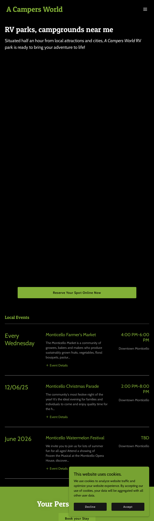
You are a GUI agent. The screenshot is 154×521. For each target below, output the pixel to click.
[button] (145, 9)
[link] (34, 11)
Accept (128, 506)
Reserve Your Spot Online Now (77, 293)
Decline (90, 506)
